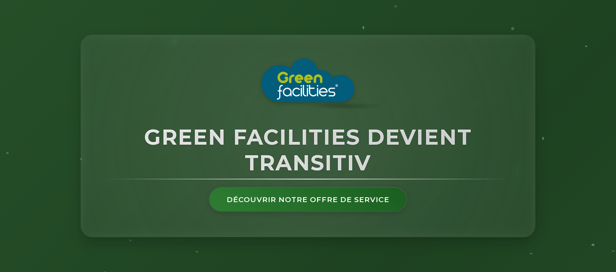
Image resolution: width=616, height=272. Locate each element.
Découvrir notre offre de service (308, 199)
